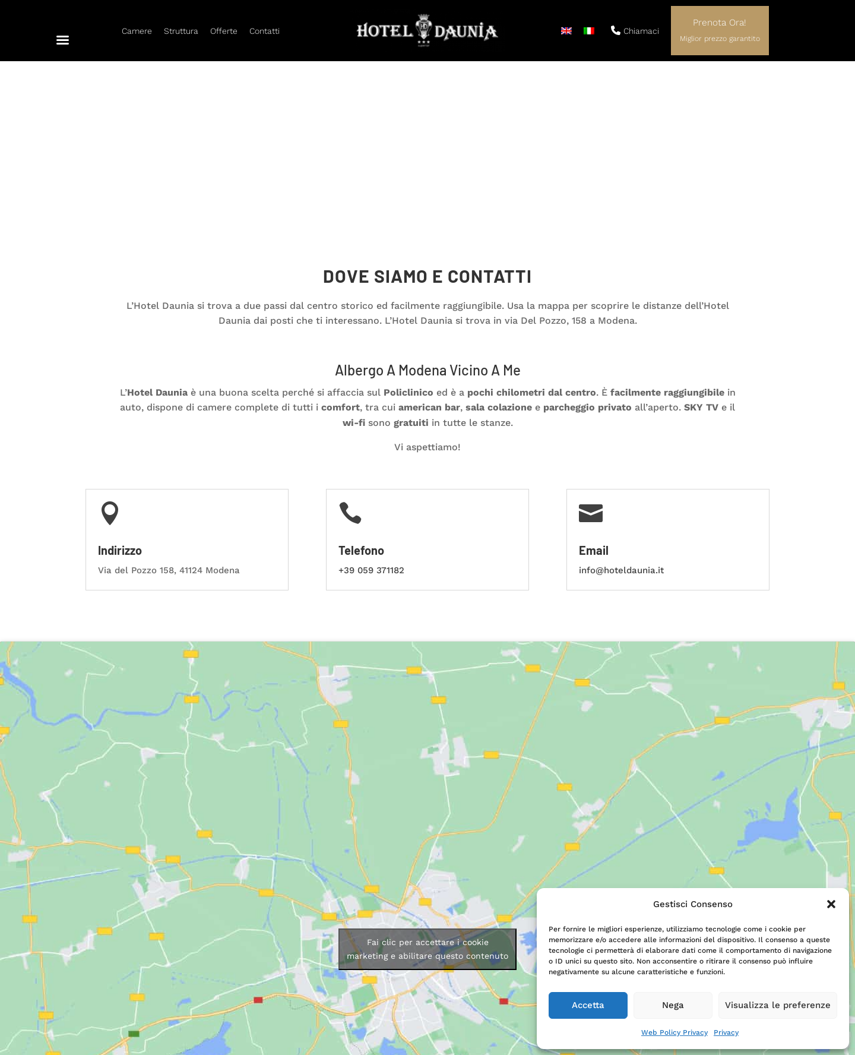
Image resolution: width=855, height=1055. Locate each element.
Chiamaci (635, 31)
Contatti (264, 31)
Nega (673, 1005)
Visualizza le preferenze (778, 1005)
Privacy (726, 1032)
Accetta (588, 1005)
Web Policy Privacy (674, 1032)
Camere (137, 31)
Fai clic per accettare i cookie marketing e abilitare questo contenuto (427, 796)
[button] (831, 904)
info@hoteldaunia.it (621, 417)
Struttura (181, 31)
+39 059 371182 (371, 417)
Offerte (224, 31)
